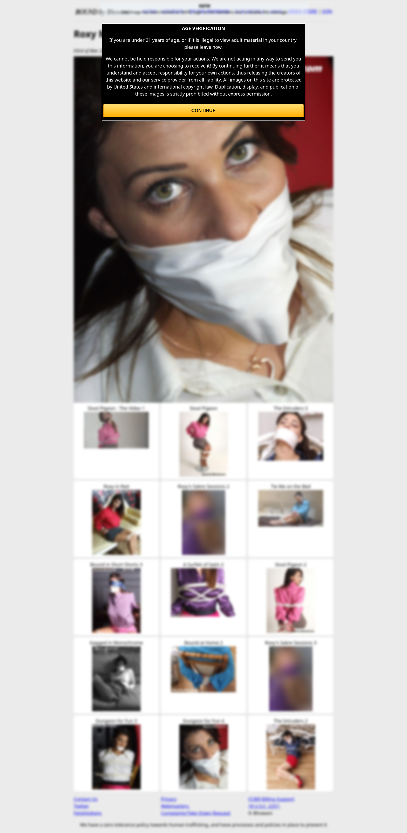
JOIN (327, 11)
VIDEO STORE (302, 11)
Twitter (81, 806)
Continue (203, 110)
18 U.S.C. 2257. (264, 806)
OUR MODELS (250, 11)
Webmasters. (175, 806)
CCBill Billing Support (271, 799)
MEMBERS (173, 11)
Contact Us (86, 799)
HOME (150, 11)
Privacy (169, 799)
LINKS (276, 11)
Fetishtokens (87, 813)
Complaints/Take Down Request (195, 813)
